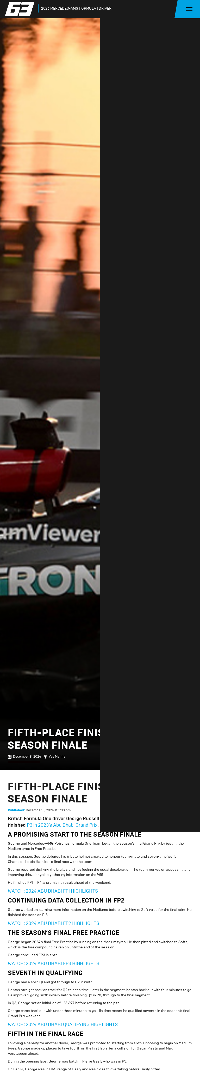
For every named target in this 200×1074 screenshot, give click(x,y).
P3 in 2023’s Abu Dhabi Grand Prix (62, 825)
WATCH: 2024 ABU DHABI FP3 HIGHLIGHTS (53, 963)
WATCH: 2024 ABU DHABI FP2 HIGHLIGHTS (53, 923)
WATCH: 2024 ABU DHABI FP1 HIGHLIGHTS (54, 891)
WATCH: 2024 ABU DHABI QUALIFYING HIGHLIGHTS (63, 1024)
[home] (20, 9)
